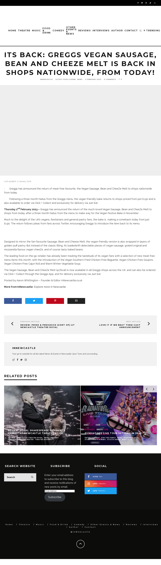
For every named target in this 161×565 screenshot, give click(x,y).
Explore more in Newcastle (50, 286)
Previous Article (30, 322)
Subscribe (54, 497)
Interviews (101, 30)
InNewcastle (46, 79)
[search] (32, 477)
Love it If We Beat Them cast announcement (120, 326)
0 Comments (110, 79)
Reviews (84, 30)
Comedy (58, 30)
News (79, 79)
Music (36, 30)
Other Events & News (71, 30)
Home (12, 30)
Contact (131, 30)
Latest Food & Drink (65, 79)
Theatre (24, 30)
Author (117, 30)
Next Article (133, 322)
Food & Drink (46, 30)
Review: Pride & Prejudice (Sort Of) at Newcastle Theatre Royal (47, 326)
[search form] (20, 477)
